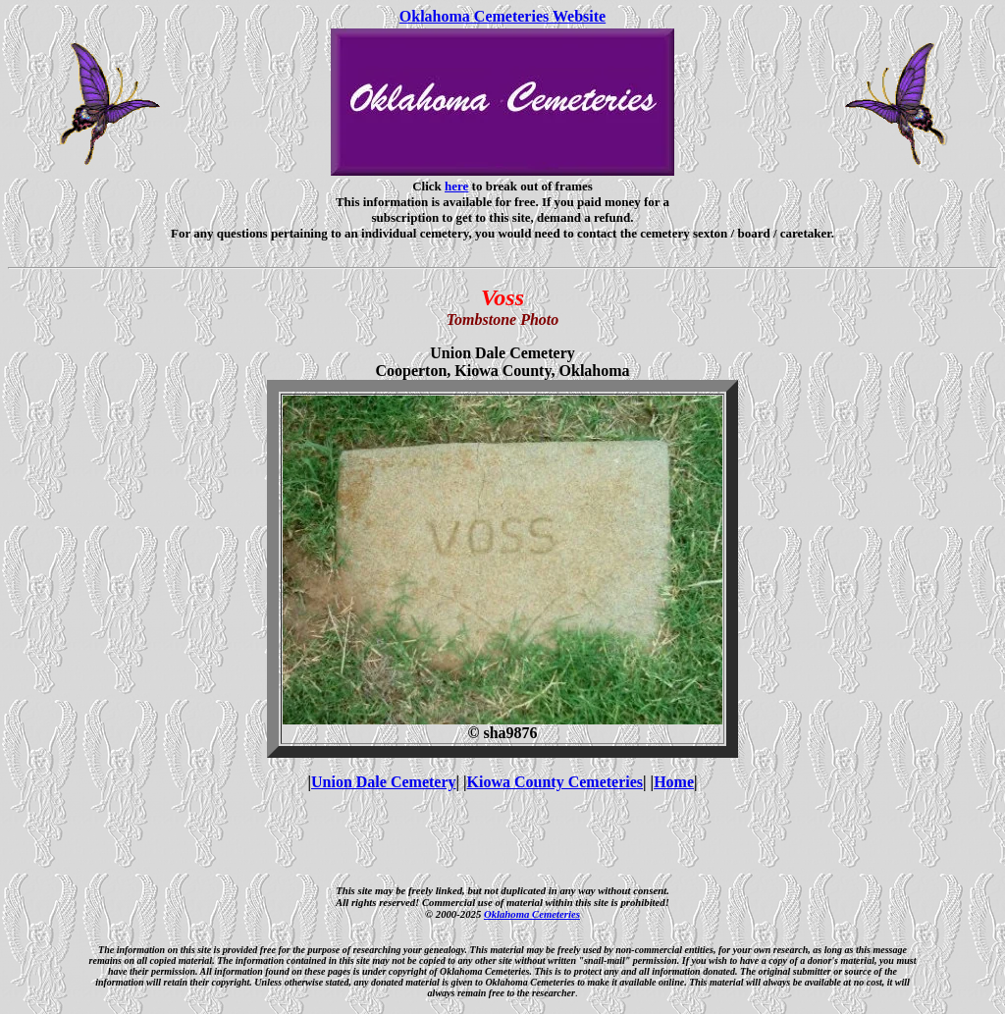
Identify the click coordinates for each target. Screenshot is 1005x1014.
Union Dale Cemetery (383, 782)
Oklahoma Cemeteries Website (502, 16)
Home (674, 782)
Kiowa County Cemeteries (555, 782)
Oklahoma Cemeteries (532, 914)
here (456, 186)
